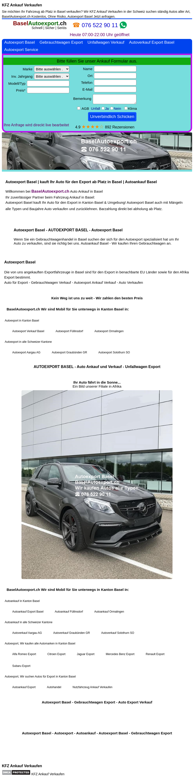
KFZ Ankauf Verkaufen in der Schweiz (117, 11)
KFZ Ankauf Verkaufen (22, 5)
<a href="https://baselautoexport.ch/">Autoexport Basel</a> (97, 390)
